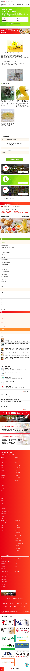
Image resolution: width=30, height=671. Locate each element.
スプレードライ (18, 467)
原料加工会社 (3, 257)
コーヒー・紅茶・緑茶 (5, 267)
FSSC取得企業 (3, 279)
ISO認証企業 (3, 284)
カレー (2, 480)
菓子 (2, 490)
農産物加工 (17, 459)
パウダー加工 (18, 472)
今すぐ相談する (5, 216)
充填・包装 (17, 478)
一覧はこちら (26, 362)
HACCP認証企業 (4, 274)
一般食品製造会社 (21, 4)
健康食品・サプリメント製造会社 (7, 247)
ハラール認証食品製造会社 (6, 271)
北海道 (2, 292)
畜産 (2, 472)
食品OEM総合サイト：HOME (5, 4)
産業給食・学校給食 (19, 535)
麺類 (2, 465)
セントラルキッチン (19, 537)
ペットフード (3, 505)
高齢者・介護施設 (18, 540)
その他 (2, 286)
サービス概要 (25, 216)
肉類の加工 (17, 460)
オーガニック (3, 530)
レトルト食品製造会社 (5, 262)
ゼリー (2, 478)
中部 (1, 299)
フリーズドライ (4, 269)
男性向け (2, 525)
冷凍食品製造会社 (4, 264)
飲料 (2, 460)
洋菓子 (2, 501)
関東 (1, 297)
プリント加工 (18, 477)
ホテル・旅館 (18, 527)
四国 (1, 307)
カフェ (17, 542)
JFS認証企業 (3, 281)
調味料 (2, 482)
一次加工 (2, 516)
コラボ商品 (3, 528)
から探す (4, 242)
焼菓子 (2, 500)
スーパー (17, 522)
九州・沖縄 (3, 309)
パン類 (2, 462)
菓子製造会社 (3, 254)
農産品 (2, 467)
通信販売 (17, 528)
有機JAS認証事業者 (5, 276)
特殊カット (17, 464)
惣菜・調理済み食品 (4, 459)
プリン (2, 503)
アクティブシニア (3, 522)
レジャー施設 (18, 533)
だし (2, 483)
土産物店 (17, 525)
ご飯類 (2, 464)
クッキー (2, 495)
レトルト (2, 488)
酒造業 (17, 538)
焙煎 (16, 470)
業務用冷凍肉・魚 (3, 513)
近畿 (1, 302)
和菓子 (2, 498)
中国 (1, 304)
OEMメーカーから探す (14, 4)
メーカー (17, 530)
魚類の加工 (17, 462)
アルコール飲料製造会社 (5, 252)
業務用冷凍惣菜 (3, 510)
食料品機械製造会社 (5, 259)
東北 (1, 295)
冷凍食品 (2, 477)
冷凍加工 (17, 475)
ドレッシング (3, 487)
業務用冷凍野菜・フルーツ (5, 511)
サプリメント (3, 475)
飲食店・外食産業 (18, 532)
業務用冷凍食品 (3, 508)
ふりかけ (2, 485)
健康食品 (2, 470)
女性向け (2, 527)
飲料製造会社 (3, 250)
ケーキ (2, 493)
